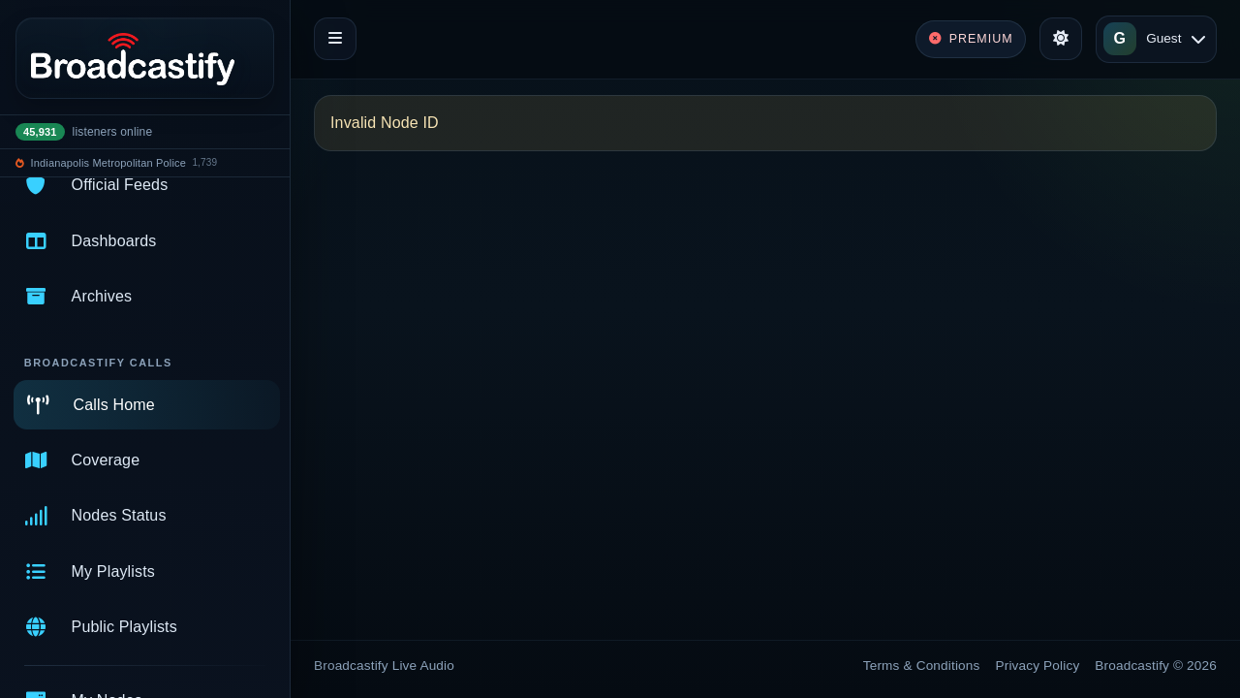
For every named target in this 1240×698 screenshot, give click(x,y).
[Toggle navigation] (335, 38)
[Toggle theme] (1060, 38)
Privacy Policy (1038, 665)
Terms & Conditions (921, 665)
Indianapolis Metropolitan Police (108, 163)
